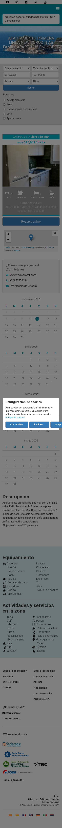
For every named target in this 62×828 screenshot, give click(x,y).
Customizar (16, 424)
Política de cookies (15, 417)
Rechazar (39, 424)
